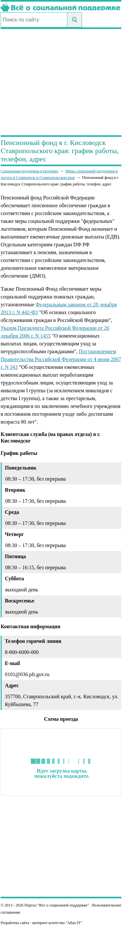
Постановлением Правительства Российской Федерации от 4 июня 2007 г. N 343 (61, 359)
